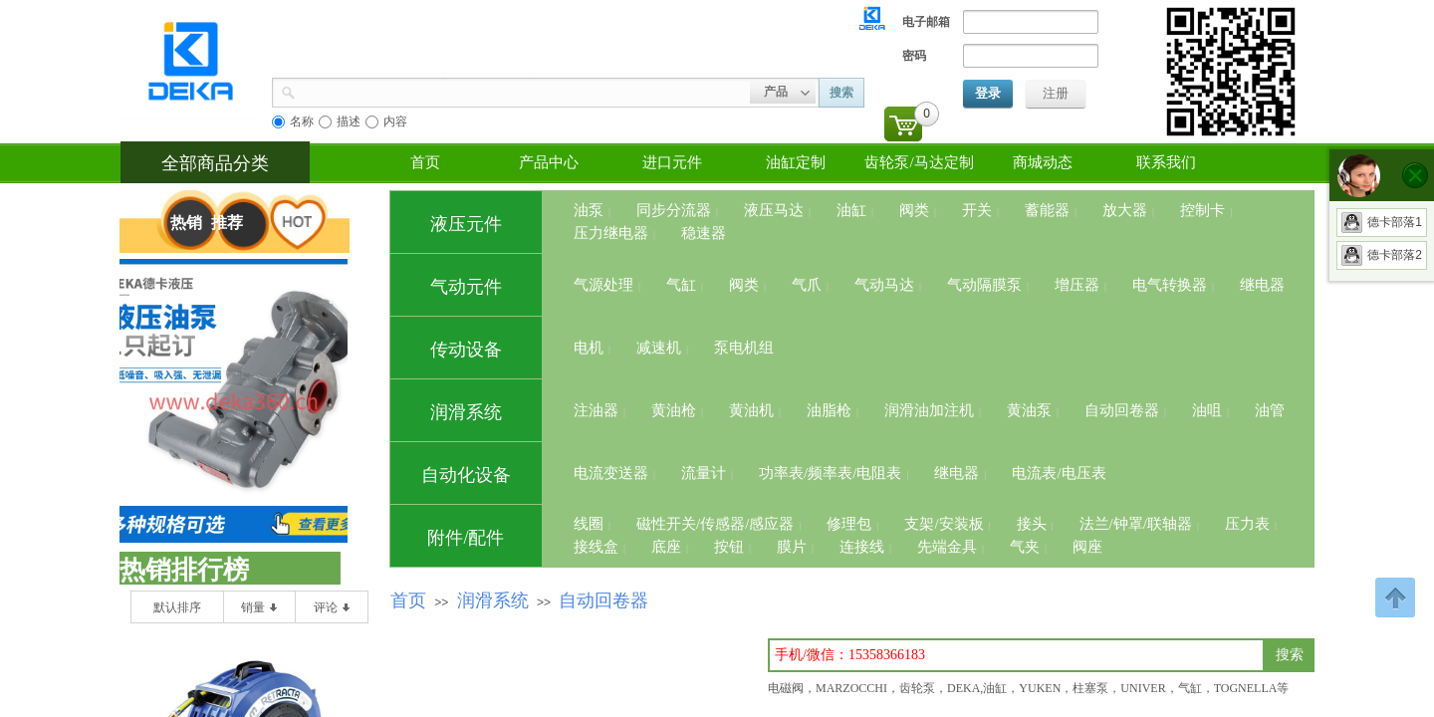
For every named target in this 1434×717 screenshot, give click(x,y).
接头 (1032, 524)
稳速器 (703, 233)
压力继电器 (611, 233)
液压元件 (466, 224)
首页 (425, 162)
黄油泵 (1029, 410)
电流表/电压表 (1058, 473)
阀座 (1087, 547)
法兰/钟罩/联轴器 (1135, 524)
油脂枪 (829, 410)
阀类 (914, 210)
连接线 (861, 547)
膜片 (792, 547)
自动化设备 (466, 475)
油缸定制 (796, 162)
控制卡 (1202, 210)
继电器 (1262, 285)
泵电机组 (744, 348)
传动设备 (466, 349)
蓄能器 (1047, 210)
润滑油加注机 (929, 410)
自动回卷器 (1121, 410)
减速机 (658, 348)
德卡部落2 (1381, 255)
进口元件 (672, 162)
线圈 (588, 524)
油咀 (1207, 410)
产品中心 (549, 162)
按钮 (729, 547)
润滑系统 (466, 412)
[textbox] (1016, 655)
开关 (977, 210)
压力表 (1247, 524)
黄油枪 (673, 410)
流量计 (703, 473)
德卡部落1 (1381, 222)
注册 (1056, 93)
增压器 (1077, 285)
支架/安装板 (943, 524)
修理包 (849, 524)
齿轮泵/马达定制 (918, 162)
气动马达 (884, 285)
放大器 (1124, 210)
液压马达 (774, 210)
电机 (588, 348)
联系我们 (1166, 162)
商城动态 (1043, 162)
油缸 (851, 210)
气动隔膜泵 (984, 285)
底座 (666, 547)
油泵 (588, 210)
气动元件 (466, 287)
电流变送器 (611, 473)
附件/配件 (465, 538)
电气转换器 (1169, 285)
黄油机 (751, 410)
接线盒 (596, 547)
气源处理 (603, 285)
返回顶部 (1395, 597)
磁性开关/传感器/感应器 (715, 524)
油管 (1270, 410)
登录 (988, 93)
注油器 (596, 410)
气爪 (807, 285)
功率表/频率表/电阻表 (830, 473)
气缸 (681, 285)
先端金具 (947, 547)
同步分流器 (673, 210)
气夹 (1025, 547)
